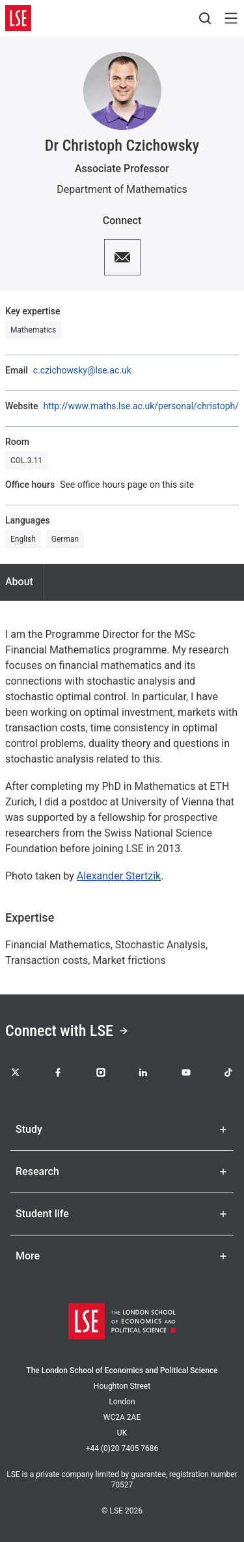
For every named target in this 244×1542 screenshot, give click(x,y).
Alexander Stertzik (119, 876)
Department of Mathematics (122, 189)
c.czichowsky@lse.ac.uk (82, 370)
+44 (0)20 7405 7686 (122, 1448)
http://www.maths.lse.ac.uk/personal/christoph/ (141, 406)
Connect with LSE (67, 1031)
